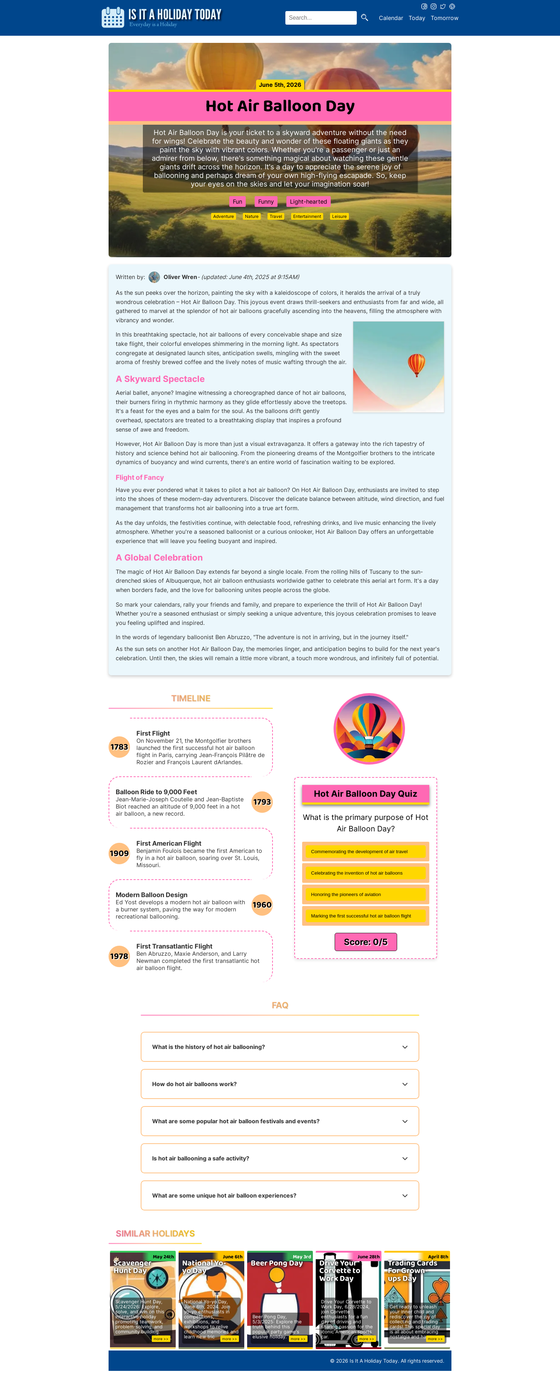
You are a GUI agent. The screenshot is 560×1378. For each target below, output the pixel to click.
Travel (276, 216)
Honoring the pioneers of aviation (346, 894)
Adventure (223, 216)
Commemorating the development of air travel (359, 851)
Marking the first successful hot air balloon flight (361, 916)
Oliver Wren (180, 276)
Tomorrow (445, 17)
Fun (237, 201)
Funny (266, 201)
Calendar (391, 17)
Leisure (339, 216)
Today (417, 17)
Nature (252, 216)
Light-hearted (308, 201)
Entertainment (307, 216)
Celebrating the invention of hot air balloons (356, 873)
